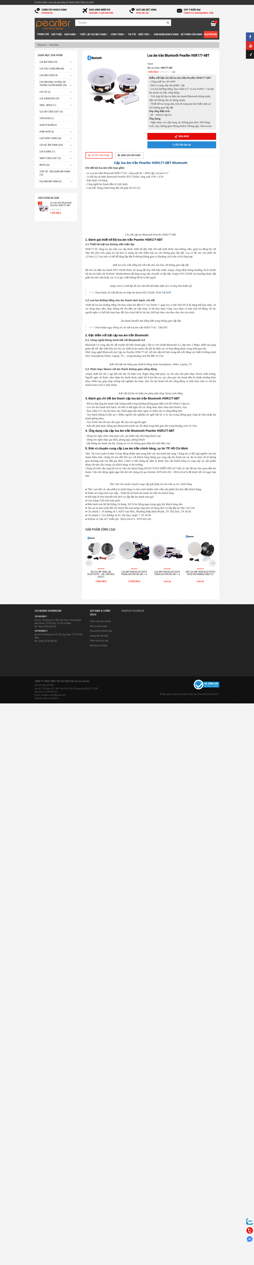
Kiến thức (144, 34)
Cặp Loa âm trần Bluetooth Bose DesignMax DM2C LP (200, 1137)
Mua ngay (181, 136)
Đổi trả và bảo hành (98, 1191)
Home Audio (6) (47, 131)
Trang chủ (43, 34)
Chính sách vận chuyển (100, 1186)
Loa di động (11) (47, 151)
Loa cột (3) (45, 92)
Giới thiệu (56, 34)
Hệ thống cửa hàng (191, 34)
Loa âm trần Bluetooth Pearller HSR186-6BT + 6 (134, 1137)
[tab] (99, 155)
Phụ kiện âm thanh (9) (50, 181)
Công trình (118, 34)
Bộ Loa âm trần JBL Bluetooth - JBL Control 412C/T (101, 1139)
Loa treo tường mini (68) (52, 68)
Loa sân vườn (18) (49, 75)
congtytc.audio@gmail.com (53, 1260)
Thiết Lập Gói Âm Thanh (94, 34)
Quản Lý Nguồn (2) (48, 125)
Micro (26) (45, 165)
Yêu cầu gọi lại (182, 144)
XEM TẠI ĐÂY (163, 480)
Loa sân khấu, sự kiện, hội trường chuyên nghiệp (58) (53, 84)
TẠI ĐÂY (162, 609)
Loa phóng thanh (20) (50, 138)
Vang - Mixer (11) (48, 105)
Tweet (150, 63)
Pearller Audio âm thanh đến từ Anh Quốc (199, 1259)
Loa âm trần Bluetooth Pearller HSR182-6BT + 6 (167, 1137)
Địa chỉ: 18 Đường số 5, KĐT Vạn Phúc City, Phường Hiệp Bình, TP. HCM (66, 1253)
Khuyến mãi (210, 34)
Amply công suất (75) (50, 158)
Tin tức (132, 34)
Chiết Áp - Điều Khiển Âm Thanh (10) (55, 173)
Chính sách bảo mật (99, 1205)
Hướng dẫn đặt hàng (99, 1200)
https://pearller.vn (51, 1263)
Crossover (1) (47, 118)
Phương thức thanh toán (101, 1196)
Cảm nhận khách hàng (166, 34)
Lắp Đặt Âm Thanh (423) (51, 145)
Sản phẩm (70, 34)
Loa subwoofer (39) (49, 98)
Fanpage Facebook (132, 1175)
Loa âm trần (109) (49, 62)
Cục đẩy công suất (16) (51, 111)
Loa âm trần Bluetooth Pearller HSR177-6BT (61, 203)
